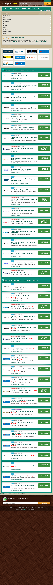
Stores (39, 8)
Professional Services (11, 493)
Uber (40, 5)
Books (27, 23)
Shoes (27, 17)
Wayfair (6, 8)
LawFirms (38, 41)
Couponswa (14, 41)
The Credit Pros (44, 41)
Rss (49, 10)
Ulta (11, 8)
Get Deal (44, 75)
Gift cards (4, 33)
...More (4, 42)
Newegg (29, 5)
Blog (29, 8)
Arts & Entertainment (27, 31)
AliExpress (37, 5)
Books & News (5, 25)
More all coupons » (16, 78)
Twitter (46, 10)
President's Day (6, 21)
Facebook (44, 10)
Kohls (34, 8)
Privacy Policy (40, 507)
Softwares (27, 27)
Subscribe (44, 503)
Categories (16, 8)
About (32, 507)
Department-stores (6, 15)
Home (1, 493)
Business (5, 493)
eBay (26, 5)
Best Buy (24, 8)
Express (32, 5)
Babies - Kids (27, 29)
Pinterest (47, 10)
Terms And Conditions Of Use (19, 507)
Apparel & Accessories (27, 19)
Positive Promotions (45, 5)
